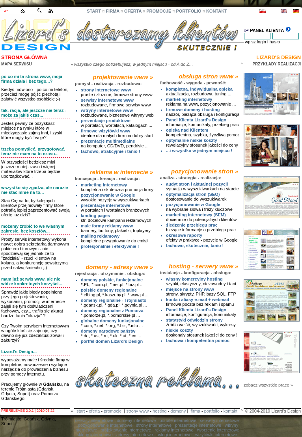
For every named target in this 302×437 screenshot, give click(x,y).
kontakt (230, 411)
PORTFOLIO (188, 11)
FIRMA (112, 11)
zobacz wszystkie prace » (268, 385)
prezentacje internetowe (198, 425)
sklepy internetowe (95, 434)
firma (195, 411)
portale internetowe (177, 420)
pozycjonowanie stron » (204, 171)
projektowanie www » (123, 77)
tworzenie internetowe (218, 430)
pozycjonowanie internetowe (105, 425)
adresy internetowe (134, 434)
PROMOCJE (158, 11)
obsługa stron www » (208, 76)
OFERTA (133, 11)
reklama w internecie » (121, 172)
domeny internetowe (136, 420)
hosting (159, 411)
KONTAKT (216, 11)
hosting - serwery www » (203, 266)
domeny (178, 411)
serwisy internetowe (94, 420)
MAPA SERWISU (16, 64)
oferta (94, 411)
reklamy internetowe (174, 430)
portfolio (212, 411)
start (80, 411)
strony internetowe (154, 425)
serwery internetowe (219, 420)
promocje (112, 411)
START (94, 11)
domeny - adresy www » (119, 267)
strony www (137, 411)
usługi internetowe (174, 434)
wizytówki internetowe (216, 434)
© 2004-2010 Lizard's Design (273, 411)
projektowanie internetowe (126, 430)
